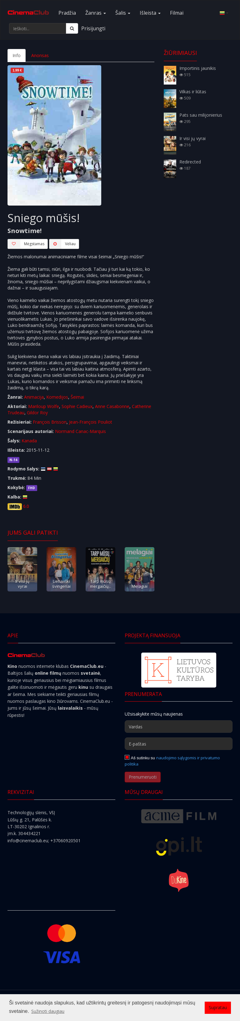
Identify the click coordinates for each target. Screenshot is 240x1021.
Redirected (190, 162)
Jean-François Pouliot (90, 422)
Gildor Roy (37, 413)
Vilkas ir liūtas (192, 92)
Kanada (29, 441)
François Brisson (50, 422)
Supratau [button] (218, 1007)
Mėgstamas (26, 244)
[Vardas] (178, 726)
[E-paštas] (178, 743)
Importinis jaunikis (197, 68)
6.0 (26, 506)
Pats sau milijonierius (200, 115)
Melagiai (140, 586)
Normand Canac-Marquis (80, 431)
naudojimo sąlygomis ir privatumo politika (172, 761)
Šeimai (77, 397)
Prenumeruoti (143, 777)
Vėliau (62, 244)
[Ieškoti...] (37, 28)
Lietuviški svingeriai (61, 583)
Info (16, 55)
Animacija (34, 397)
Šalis (122, 12)
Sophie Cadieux (77, 406)
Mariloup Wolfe (43, 406)
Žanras (95, 12)
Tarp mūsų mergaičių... (100, 583)
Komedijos (57, 397)
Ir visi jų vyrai (22, 583)
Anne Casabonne (112, 406)
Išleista (150, 12)
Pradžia (67, 12)
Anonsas (40, 55)
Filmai (176, 12)
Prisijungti (93, 28)
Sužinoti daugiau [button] (47, 1011)
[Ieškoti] (72, 28)
